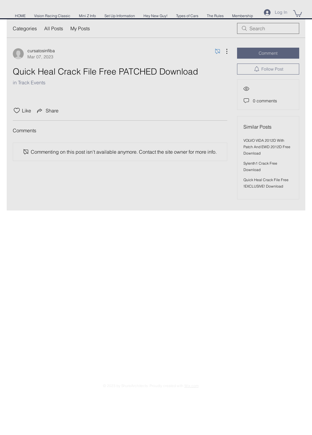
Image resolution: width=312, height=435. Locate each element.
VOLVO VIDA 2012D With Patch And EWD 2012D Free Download (266, 146)
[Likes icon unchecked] (17, 110)
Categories (25, 28)
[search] (268, 28)
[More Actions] (223, 51)
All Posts (53, 28)
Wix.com (191, 385)
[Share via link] (47, 110)
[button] (297, 13)
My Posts (80, 28)
